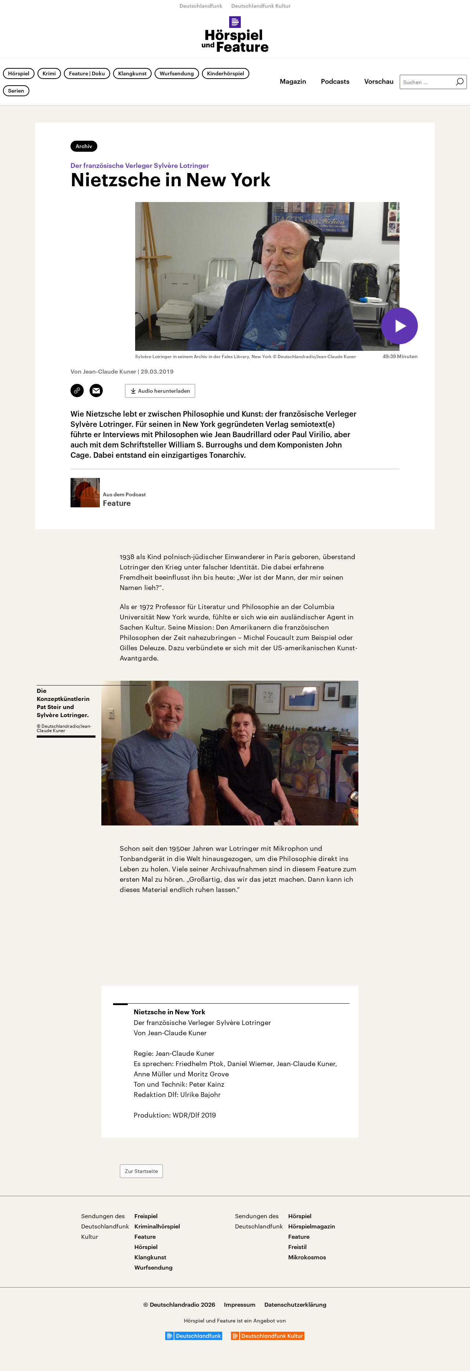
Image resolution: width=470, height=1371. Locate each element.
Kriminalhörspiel (157, 1226)
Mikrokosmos (307, 1256)
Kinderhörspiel (225, 73)
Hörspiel (18, 73)
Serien (16, 90)
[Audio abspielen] (399, 325)
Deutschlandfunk (201, 6)
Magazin (293, 81)
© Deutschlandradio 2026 (179, 1304)
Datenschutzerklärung (295, 1304)
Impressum (240, 1304)
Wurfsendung (177, 73)
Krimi (49, 73)
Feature (145, 1236)
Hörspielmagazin (311, 1226)
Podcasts (335, 81)
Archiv (84, 146)
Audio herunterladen (164, 391)
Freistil (297, 1246)
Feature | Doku (87, 73)
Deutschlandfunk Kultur (261, 6)
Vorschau (379, 81)
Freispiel (146, 1215)
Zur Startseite (141, 1171)
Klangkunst (132, 73)
